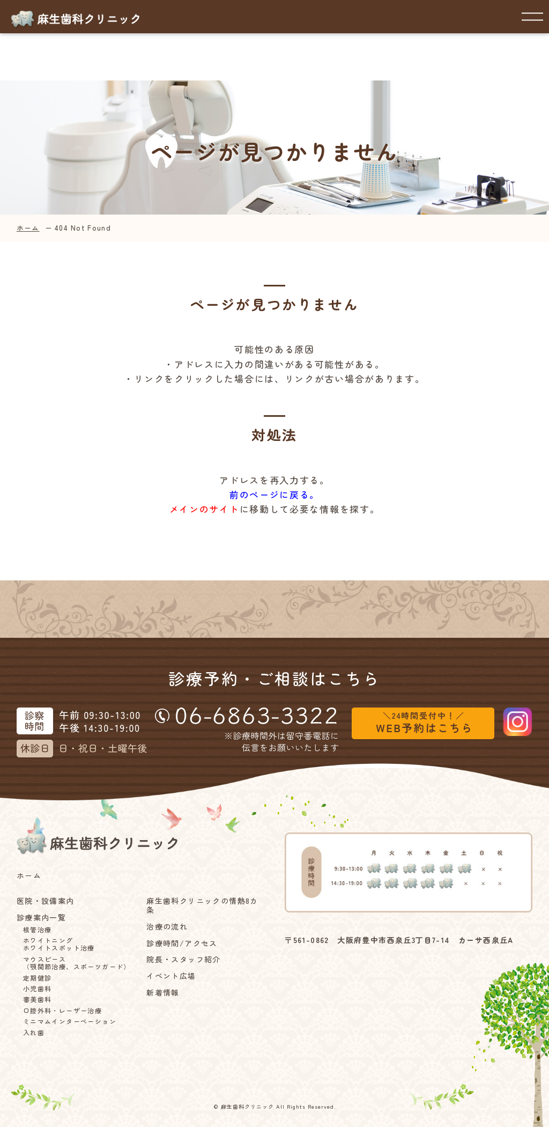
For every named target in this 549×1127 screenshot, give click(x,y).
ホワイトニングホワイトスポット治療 (59, 944)
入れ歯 (33, 1032)
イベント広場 (171, 976)
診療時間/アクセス (182, 943)
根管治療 (37, 929)
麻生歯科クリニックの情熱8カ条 (202, 905)
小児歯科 (37, 988)
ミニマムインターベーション (69, 1021)
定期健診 (37, 978)
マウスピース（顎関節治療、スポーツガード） (77, 963)
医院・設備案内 (46, 900)
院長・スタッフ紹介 (183, 959)
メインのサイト (204, 508)
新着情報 (163, 992)
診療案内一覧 (41, 917)
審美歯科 (37, 999)
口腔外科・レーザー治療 (62, 1010)
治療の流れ (167, 926)
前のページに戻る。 (274, 494)
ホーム (28, 228)
